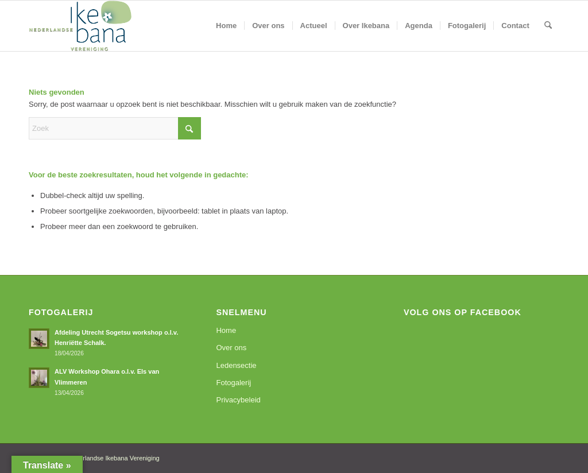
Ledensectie (236, 365)
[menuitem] (226, 26)
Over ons (231, 347)
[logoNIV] (80, 26)
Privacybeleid (238, 400)
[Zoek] (548, 26)
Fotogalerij (233, 382)
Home (226, 330)
